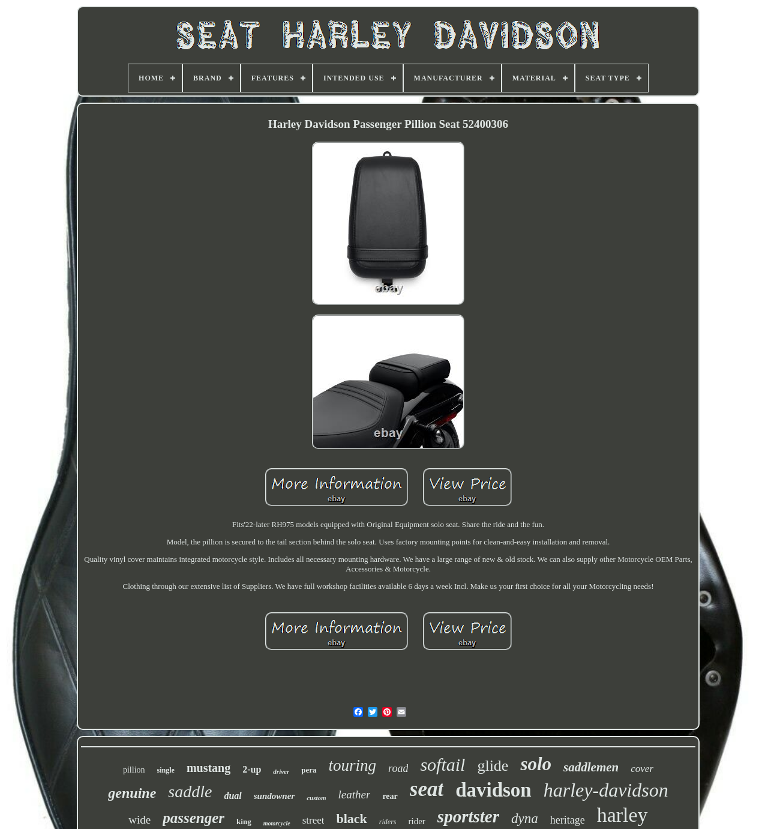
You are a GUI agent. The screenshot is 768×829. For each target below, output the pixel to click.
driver (281, 771)
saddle (190, 791)
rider (417, 821)
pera (308, 769)
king (243, 821)
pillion (134, 769)
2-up (251, 769)
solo (535, 763)
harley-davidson (606, 790)
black (351, 818)
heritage (567, 820)
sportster (468, 816)
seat (426, 789)
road (398, 768)
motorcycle (276, 823)
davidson (493, 790)
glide (492, 765)
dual (232, 796)
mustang (208, 767)
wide (139, 819)
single (166, 770)
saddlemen (591, 767)
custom (316, 797)
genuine (132, 793)
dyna (524, 818)
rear (389, 796)
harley (622, 815)
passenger (193, 818)
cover (642, 768)
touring (353, 765)
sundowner (274, 796)
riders (388, 822)
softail (442, 764)
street (313, 820)
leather (354, 794)
